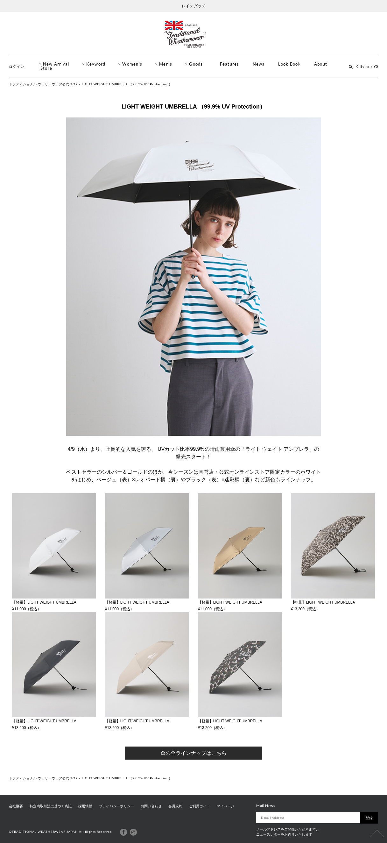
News (259, 64)
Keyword (96, 64)
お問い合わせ (151, 806)
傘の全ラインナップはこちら (193, 753)
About (320, 64)
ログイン (16, 66)
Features (229, 64)
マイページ (225, 806)
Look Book (289, 64)
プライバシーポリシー (116, 806)
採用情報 (85, 806)
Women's (132, 64)
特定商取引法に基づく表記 (51, 806)
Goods (196, 64)
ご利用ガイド (199, 806)
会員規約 (175, 806)
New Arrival (56, 64)
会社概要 (16, 806)
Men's (165, 64)
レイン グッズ (193, 6)
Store (46, 68)
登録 (369, 818)
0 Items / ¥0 (367, 66)
